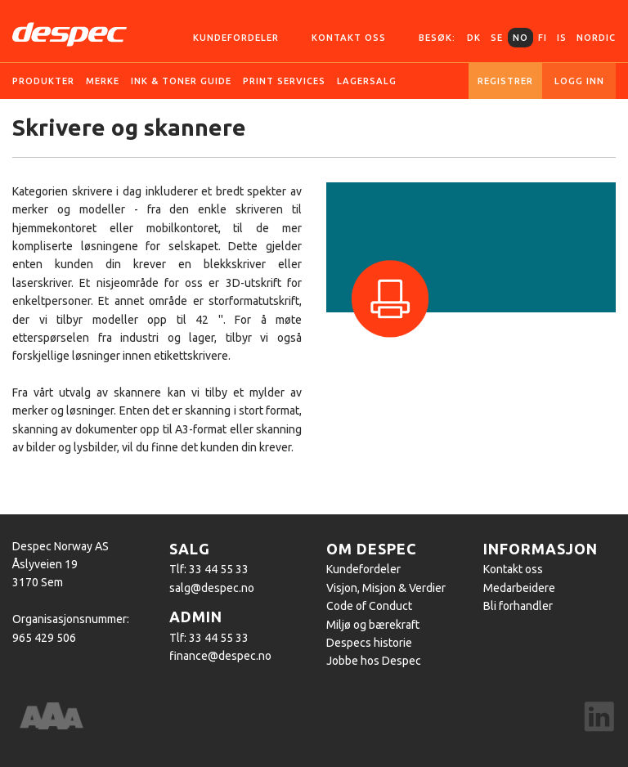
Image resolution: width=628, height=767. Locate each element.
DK (474, 38)
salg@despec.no (211, 587)
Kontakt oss (349, 38)
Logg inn (579, 81)
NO (520, 38)
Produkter (43, 81)
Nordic (596, 38)
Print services (284, 81)
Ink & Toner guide (181, 81)
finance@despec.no (220, 655)
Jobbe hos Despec (373, 660)
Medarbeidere (519, 587)
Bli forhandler (518, 605)
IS (562, 38)
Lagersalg (367, 81)
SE (497, 38)
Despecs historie (369, 642)
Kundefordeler (236, 38)
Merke (102, 81)
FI (542, 38)
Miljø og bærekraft (372, 624)
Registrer (505, 81)
